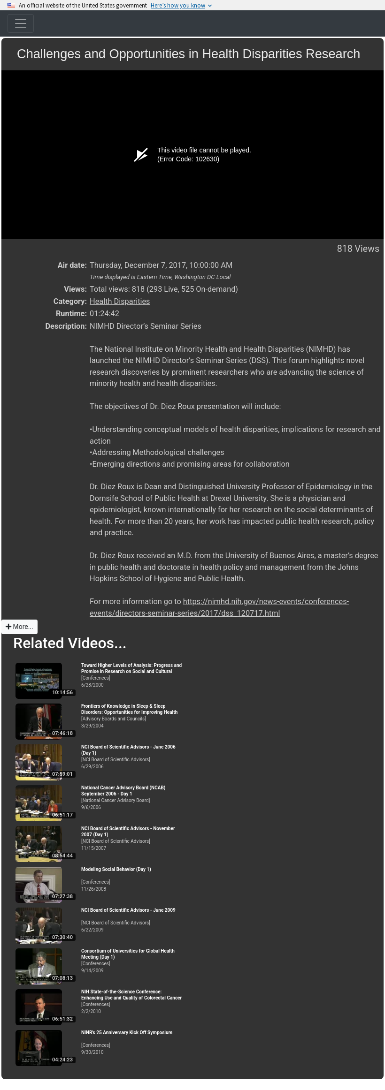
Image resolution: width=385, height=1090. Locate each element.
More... (19, 626)
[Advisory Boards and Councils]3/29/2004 (133, 716)
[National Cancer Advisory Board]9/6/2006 (133, 797)
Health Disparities (120, 301)
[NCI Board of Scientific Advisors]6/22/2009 (133, 920)
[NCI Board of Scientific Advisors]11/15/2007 (133, 838)
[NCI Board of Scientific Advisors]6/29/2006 (133, 756)
